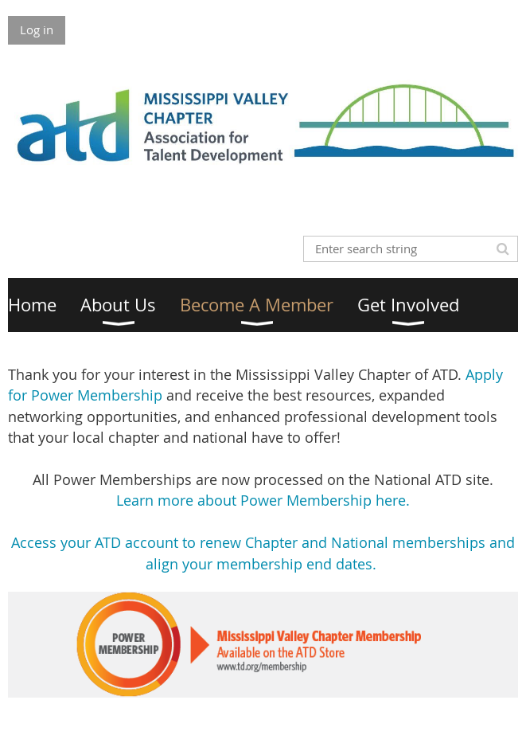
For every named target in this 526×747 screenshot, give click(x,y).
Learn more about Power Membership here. (263, 500)
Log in (36, 29)
